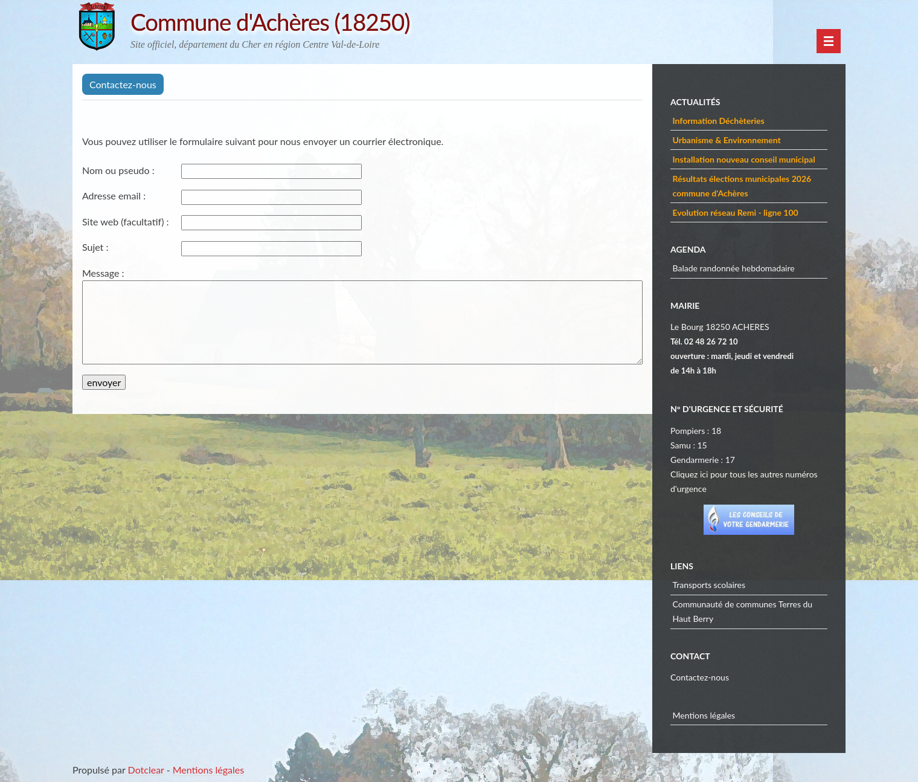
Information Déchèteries (719, 120)
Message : (103, 273)
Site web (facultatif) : (125, 221)
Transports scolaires (709, 585)
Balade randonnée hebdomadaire (734, 268)
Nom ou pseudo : (118, 170)
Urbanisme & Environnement (727, 140)
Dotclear (146, 769)
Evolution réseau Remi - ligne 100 (735, 212)
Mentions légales (704, 715)
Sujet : (95, 247)
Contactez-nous (699, 677)
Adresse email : (114, 195)
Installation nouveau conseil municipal (744, 159)
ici (704, 474)
